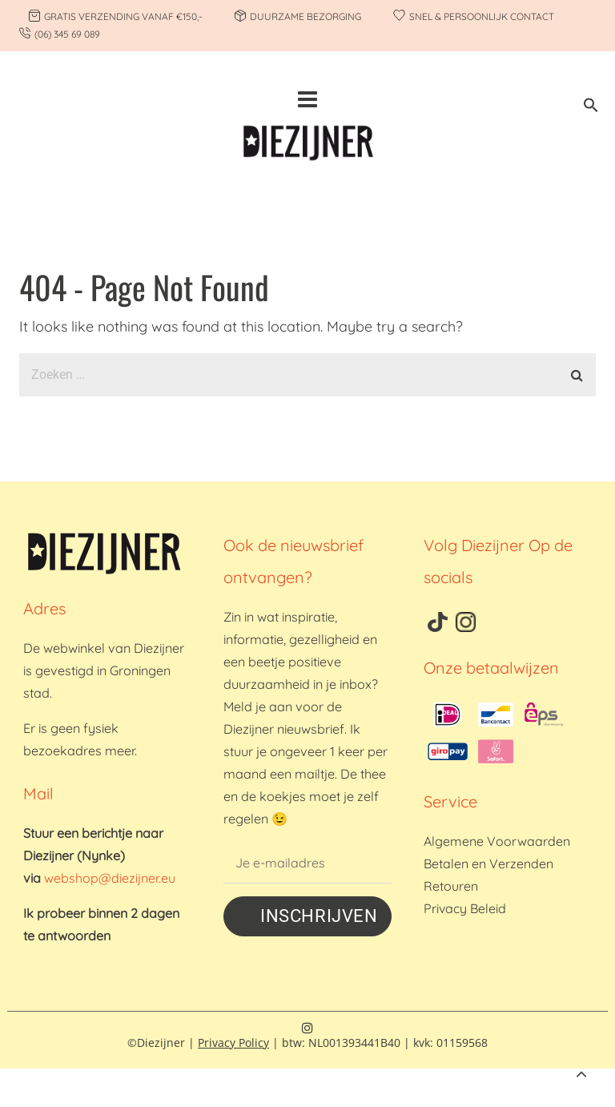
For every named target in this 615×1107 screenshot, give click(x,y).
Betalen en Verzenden (488, 863)
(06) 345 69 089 (67, 34)
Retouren (451, 886)
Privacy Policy (233, 1042)
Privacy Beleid (465, 908)
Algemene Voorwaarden (497, 841)
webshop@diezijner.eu (109, 878)
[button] (591, 108)
